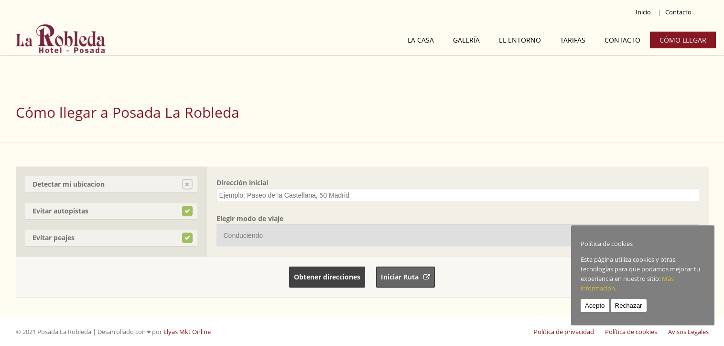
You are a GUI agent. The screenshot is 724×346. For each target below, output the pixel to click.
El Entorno (520, 40)
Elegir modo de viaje (249, 218)
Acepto (595, 305)
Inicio (643, 12)
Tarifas (572, 40)
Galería (466, 40)
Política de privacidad (564, 331)
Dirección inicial (242, 182)
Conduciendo (243, 235)
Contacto (678, 12)
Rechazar (628, 305)
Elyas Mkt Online (187, 331)
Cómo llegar (682, 40)
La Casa (421, 40)
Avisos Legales (688, 331)
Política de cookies (631, 331)
